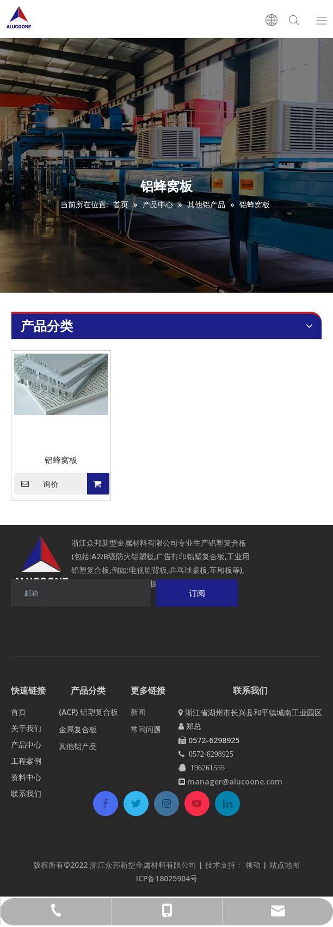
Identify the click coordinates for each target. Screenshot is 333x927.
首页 (18, 712)
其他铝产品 (78, 746)
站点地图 (284, 865)
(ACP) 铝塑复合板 (88, 712)
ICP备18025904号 (167, 878)
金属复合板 (78, 729)
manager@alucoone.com (234, 781)
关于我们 (26, 728)
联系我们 (26, 793)
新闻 (138, 712)
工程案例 (26, 761)
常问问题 (146, 729)
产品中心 (26, 744)
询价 (36, 484)
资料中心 (26, 777)
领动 (254, 865)
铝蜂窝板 (61, 459)
